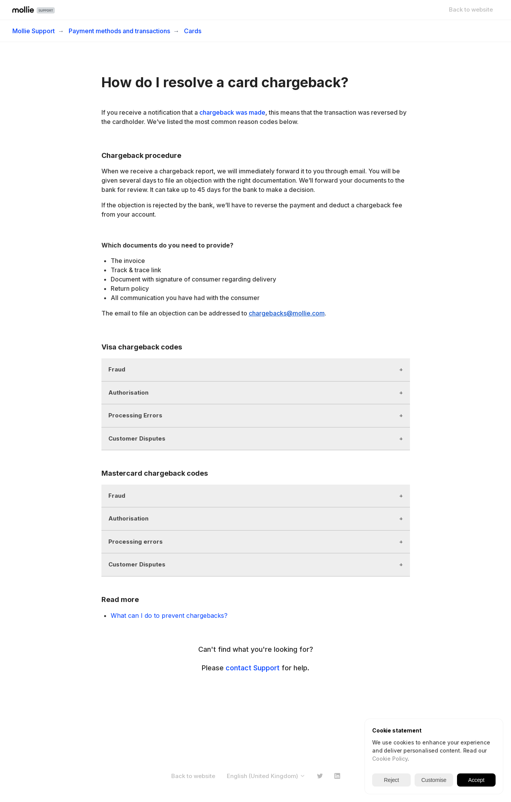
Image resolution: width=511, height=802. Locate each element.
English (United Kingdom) (266, 776)
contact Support (253, 668)
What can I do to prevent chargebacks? (169, 615)
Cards (192, 31)
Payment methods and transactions (119, 31)
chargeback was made (232, 112)
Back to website (471, 9)
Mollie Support (33, 31)
